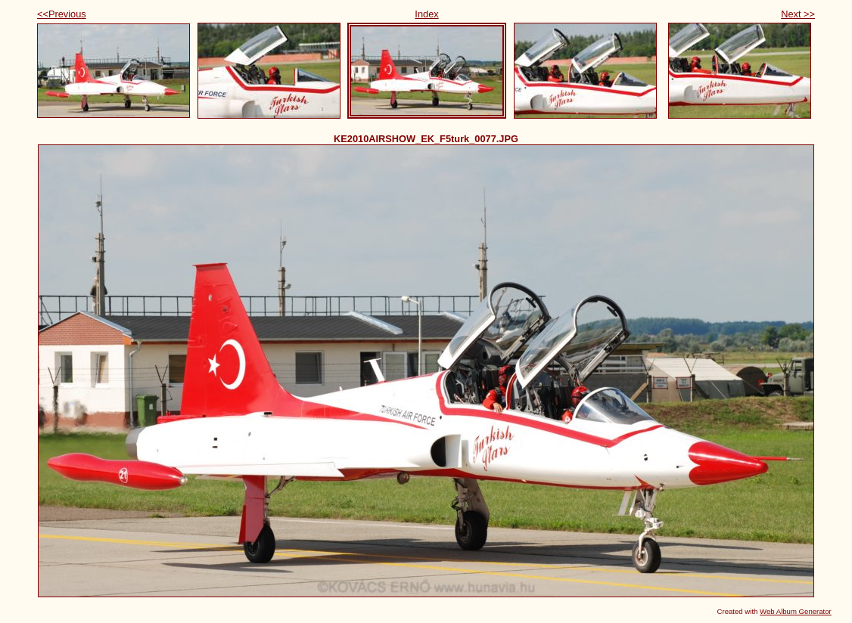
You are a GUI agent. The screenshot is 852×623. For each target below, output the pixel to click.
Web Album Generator (796, 611)
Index (426, 14)
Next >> (798, 14)
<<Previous (61, 14)
